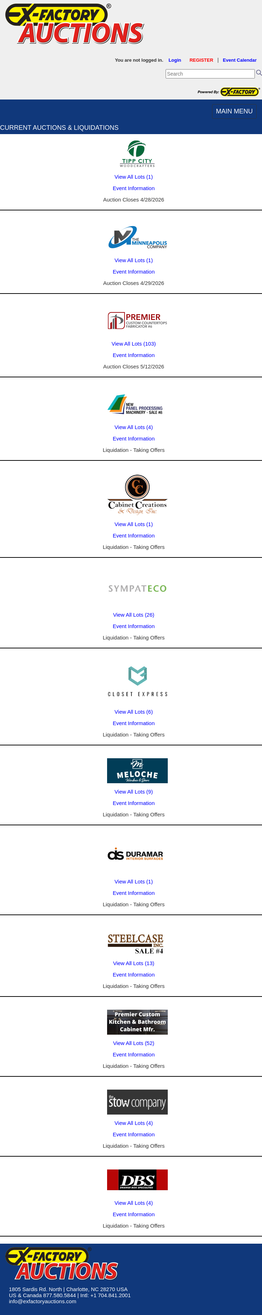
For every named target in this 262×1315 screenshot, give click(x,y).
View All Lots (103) (134, 344)
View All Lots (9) (134, 792)
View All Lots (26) (134, 615)
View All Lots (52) (134, 1043)
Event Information (134, 188)
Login (174, 60)
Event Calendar (240, 60)
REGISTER (201, 60)
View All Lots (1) (134, 177)
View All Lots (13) (134, 963)
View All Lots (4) (134, 427)
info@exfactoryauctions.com (42, 1301)
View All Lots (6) (134, 712)
